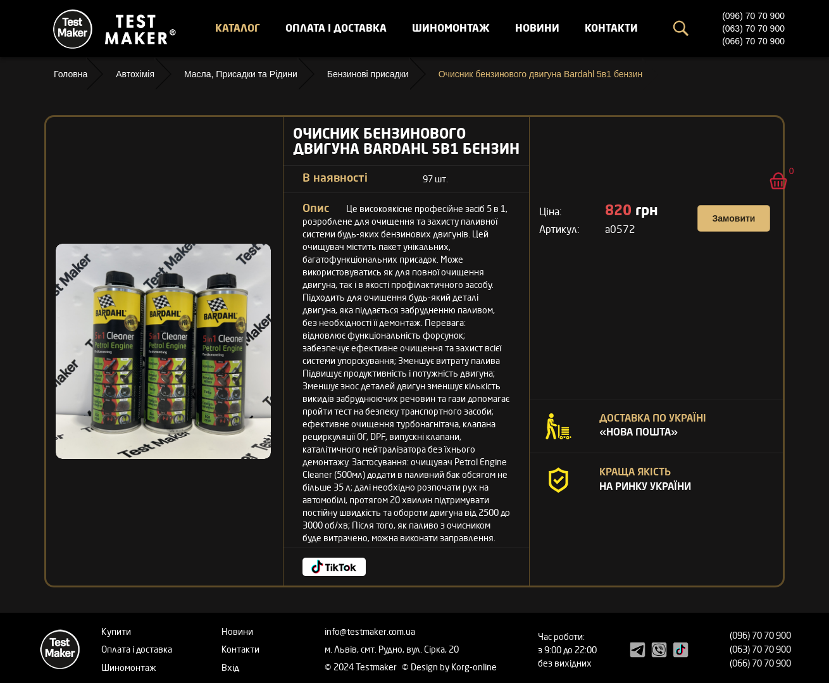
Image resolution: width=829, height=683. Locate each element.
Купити (116, 631)
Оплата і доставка (336, 28)
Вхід (230, 667)
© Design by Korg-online (449, 666)
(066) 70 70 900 (753, 41)
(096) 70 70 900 (753, 16)
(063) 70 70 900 (753, 28)
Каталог (237, 28)
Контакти (611, 28)
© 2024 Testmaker (362, 666)
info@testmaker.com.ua (370, 631)
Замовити (734, 218)
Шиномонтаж (451, 28)
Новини (537, 28)
